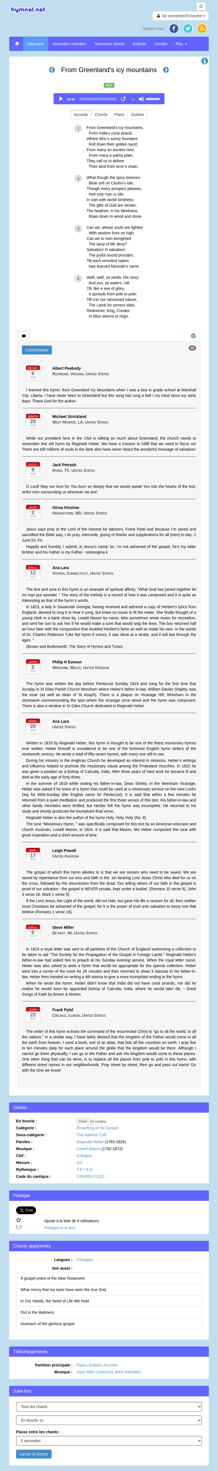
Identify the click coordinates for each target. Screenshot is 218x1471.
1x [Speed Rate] (133, 99)
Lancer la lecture (33, 1454)
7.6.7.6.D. (85, 1169)
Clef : (21, 1155)
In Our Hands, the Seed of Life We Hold (55, 1301)
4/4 (79, 1162)
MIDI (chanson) (99, 1372)
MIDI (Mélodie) (128, 1372)
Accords (81, 114)
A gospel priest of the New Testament (53, 1278)
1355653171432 (91, 1176)
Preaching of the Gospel (97, 1128)
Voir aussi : (62, 1268)
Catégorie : (26, 1128)
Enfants (139, 44)
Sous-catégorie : (31, 1135)
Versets (161, 44)
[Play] (61, 99)
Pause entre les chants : (38, 1432)
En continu (98, 1121)
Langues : (63, 1259)
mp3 (80, 1372)
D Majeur (84, 1155)
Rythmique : (27, 1169)
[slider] (97, 99)
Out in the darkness (37, 1312)
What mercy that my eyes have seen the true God (63, 1289)
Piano (119, 114)
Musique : (25, 1149)
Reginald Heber (90, 1142)
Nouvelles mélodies (69, 44)
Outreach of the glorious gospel (48, 1324)
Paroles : (24, 1142)
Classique (35, 44)
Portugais (85, 1259)
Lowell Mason (88, 1149)
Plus (181, 44)
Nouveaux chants (110, 44)
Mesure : (24, 1162)
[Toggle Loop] (123, 99)
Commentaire (37, 350)
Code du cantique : (33, 1176)
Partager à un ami (59, 1228)
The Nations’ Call (91, 1135)
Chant (82, 1121)
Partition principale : (53, 1365)
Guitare (137, 114)
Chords (101, 114)
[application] (109, 98)
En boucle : (26, 1121)
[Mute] (141, 99)
